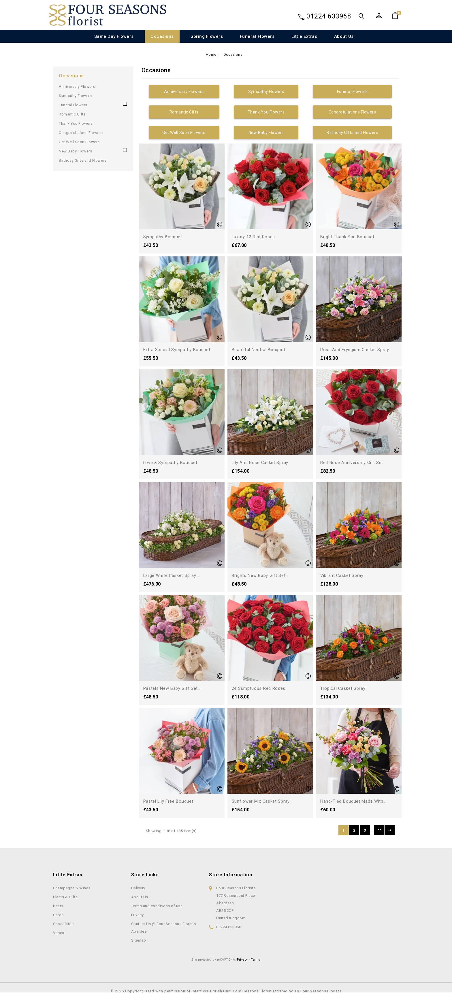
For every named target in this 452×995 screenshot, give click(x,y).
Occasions (162, 36)
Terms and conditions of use (157, 906)
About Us (344, 36)
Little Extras (304, 36)
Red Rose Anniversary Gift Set (353, 462)
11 (380, 830)
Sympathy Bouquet (163, 236)
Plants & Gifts (65, 897)
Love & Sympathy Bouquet (172, 462)
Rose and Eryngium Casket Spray (356, 349)
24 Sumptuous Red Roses (260, 688)
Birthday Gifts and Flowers (82, 160)
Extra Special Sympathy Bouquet (178, 349)
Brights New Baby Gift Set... (262, 575)
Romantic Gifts (72, 114)
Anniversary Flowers (77, 86)
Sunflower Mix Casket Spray (263, 801)
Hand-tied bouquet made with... (355, 801)
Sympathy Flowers (75, 96)
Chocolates (63, 924)
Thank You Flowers (76, 123)
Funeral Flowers (257, 36)
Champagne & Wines (72, 888)
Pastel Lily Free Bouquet (170, 801)
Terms (255, 960)
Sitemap (138, 940)
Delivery (138, 888)
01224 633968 (328, 16)
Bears (58, 906)
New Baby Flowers (75, 151)
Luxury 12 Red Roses (255, 236)
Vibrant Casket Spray (343, 575)
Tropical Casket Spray (344, 688)
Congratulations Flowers (81, 133)
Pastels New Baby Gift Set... (174, 688)
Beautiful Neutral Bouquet (260, 349)
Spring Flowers (207, 36)
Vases (58, 933)
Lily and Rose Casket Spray (262, 462)
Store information (230, 874)
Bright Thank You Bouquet (348, 236)
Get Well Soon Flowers (79, 142)
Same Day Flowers (114, 36)
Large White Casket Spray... (173, 575)
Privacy (137, 915)
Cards (58, 915)
